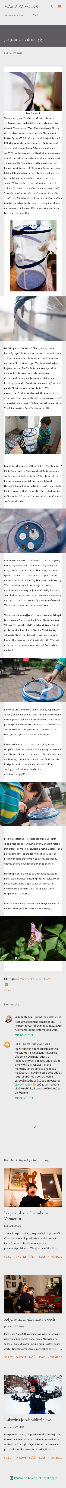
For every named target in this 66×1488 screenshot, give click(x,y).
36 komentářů (25, 1357)
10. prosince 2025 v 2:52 (36, 1043)
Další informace (50, 1256)
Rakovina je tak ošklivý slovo (27, 1419)
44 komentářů (25, 1457)
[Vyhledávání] (51, 6)
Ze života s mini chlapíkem (32, 978)
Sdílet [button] (8, 990)
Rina (17, 1043)
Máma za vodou (22, 6)
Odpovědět (24, 1035)
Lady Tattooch (23, 1016)
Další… (36, 15)
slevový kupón (23, 1084)
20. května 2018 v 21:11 (47, 1016)
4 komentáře (25, 1256)
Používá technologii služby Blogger (33, 1478)
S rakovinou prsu (14, 15)
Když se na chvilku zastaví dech (29, 1319)
